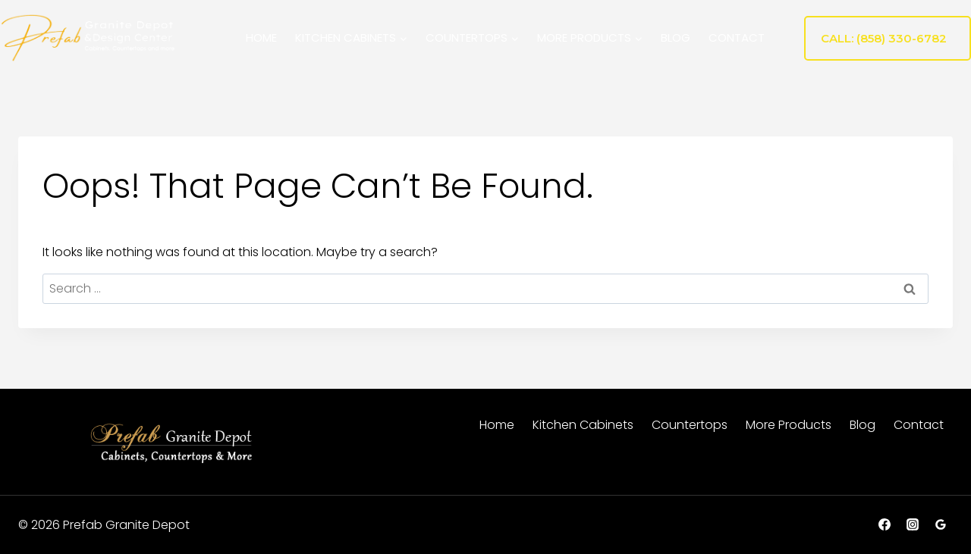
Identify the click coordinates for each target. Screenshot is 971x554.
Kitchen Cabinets (583, 424)
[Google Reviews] (941, 524)
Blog (675, 37)
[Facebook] (884, 524)
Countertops (689, 424)
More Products (788, 424)
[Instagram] (912, 524)
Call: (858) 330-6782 (884, 38)
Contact (737, 37)
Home (261, 37)
